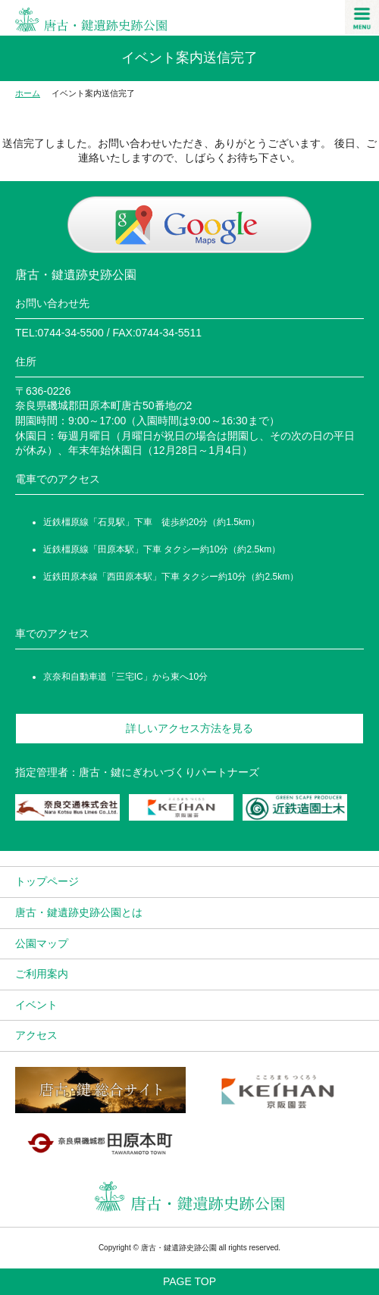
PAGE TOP (189, 1281)
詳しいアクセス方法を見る (189, 728)
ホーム (27, 93)
